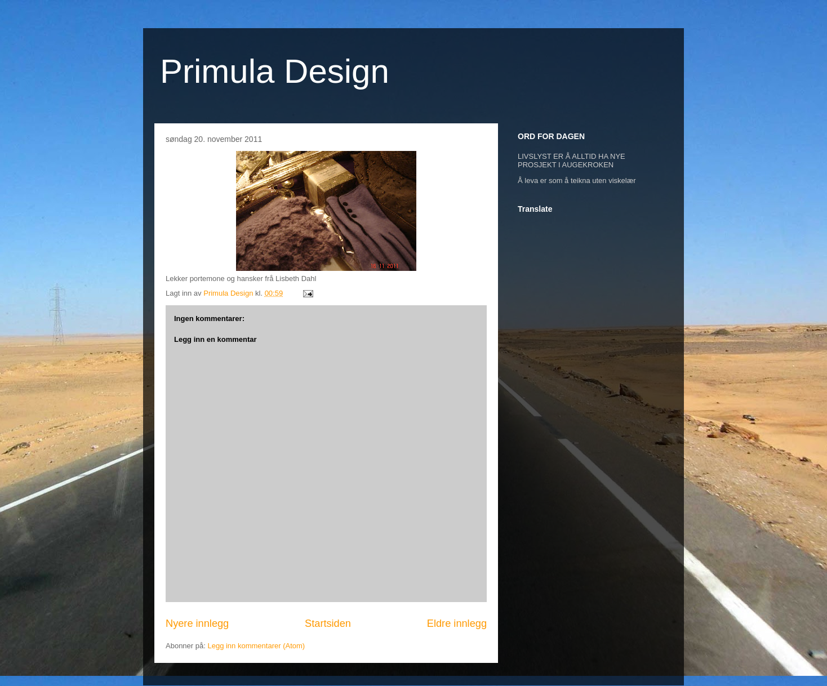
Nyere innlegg (197, 623)
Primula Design (274, 71)
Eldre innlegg (457, 623)
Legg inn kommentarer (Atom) (256, 646)
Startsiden (328, 623)
